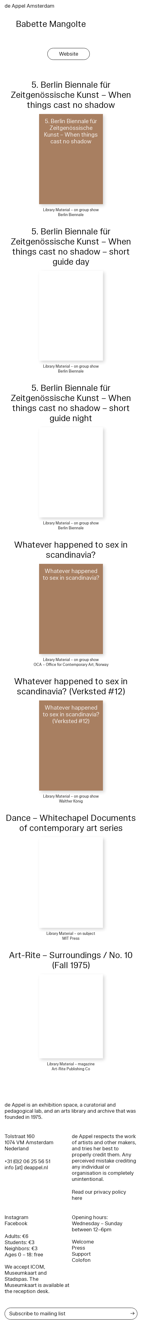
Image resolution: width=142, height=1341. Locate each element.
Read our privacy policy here (99, 1195)
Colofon (81, 1260)
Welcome (83, 1241)
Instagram (16, 1217)
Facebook (16, 1223)
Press (78, 1247)
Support (81, 1254)
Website (68, 53)
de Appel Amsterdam (29, 5)
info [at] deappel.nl (26, 1167)
